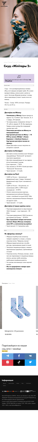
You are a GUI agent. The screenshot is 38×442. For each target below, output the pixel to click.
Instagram (7, 382)
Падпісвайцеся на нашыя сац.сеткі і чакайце (14, 360)
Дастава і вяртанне (23, 406)
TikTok (19, 382)
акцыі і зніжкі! (9, 363)
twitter (30, 382)
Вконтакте (30, 371)
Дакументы (8, 406)
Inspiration (24, 416)
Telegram (7, 371)
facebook (19, 371)
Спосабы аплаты (10, 416)
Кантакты (7, 411)
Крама (18, 411)
